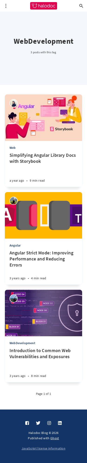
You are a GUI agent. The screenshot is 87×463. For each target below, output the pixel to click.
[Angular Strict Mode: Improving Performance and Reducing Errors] (43, 267)
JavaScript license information (43, 448)
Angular (15, 245)
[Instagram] (49, 423)
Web (13, 148)
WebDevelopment (22, 343)
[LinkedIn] (60, 423)
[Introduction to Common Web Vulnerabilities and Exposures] (43, 364)
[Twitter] (38, 423)
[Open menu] (6, 6)
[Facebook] (27, 423)
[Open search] (81, 6)
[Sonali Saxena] (14, 298)
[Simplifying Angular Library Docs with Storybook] (43, 169)
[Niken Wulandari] (14, 103)
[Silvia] (14, 201)
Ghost (54, 438)
